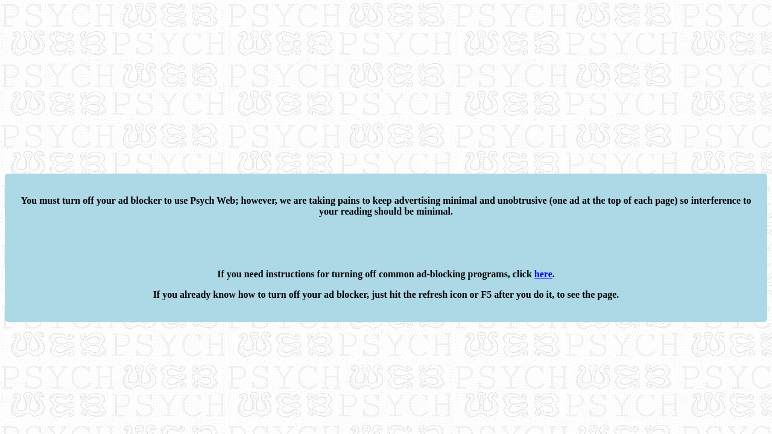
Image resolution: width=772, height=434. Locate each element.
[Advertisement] (367, 89)
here (543, 274)
